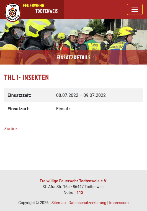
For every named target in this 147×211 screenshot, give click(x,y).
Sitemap (58, 203)
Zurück (11, 128)
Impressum (118, 203)
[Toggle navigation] (135, 9)
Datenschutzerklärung (87, 203)
